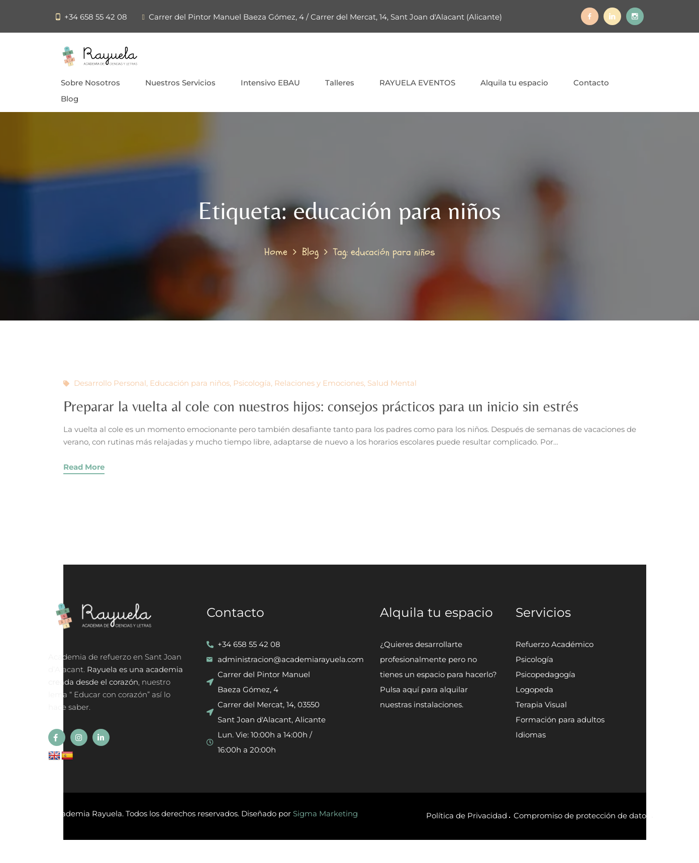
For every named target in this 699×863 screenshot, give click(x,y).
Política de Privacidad (466, 815)
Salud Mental (392, 383)
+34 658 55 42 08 (95, 17)
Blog (69, 98)
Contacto (591, 82)
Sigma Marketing (325, 813)
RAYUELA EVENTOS (417, 82)
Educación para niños (190, 383)
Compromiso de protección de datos (582, 815)
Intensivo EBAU (270, 82)
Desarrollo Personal (110, 383)
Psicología (252, 383)
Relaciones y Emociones (319, 383)
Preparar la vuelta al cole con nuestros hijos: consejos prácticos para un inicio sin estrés (320, 406)
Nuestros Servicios (180, 82)
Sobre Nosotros (90, 82)
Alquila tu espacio (514, 82)
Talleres (339, 82)
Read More (84, 467)
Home (275, 252)
